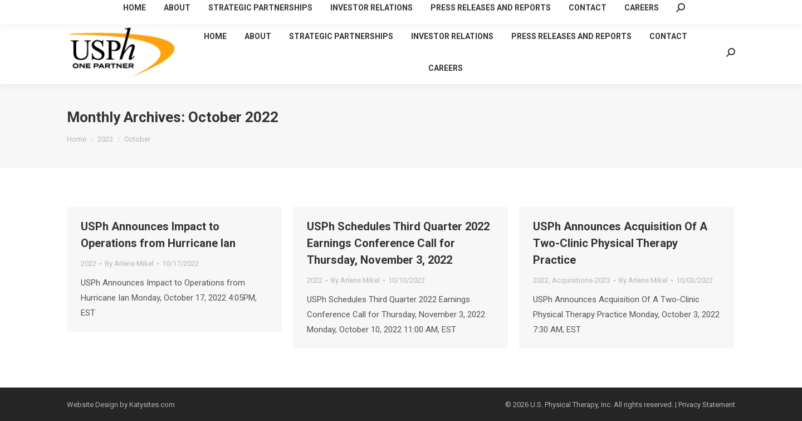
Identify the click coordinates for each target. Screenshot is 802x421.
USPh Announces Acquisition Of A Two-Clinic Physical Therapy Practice (620, 243)
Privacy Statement (706, 404)
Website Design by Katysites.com (121, 404)
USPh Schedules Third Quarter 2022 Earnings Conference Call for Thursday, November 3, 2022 (398, 243)
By (129, 263)
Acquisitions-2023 (581, 280)
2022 (88, 263)
